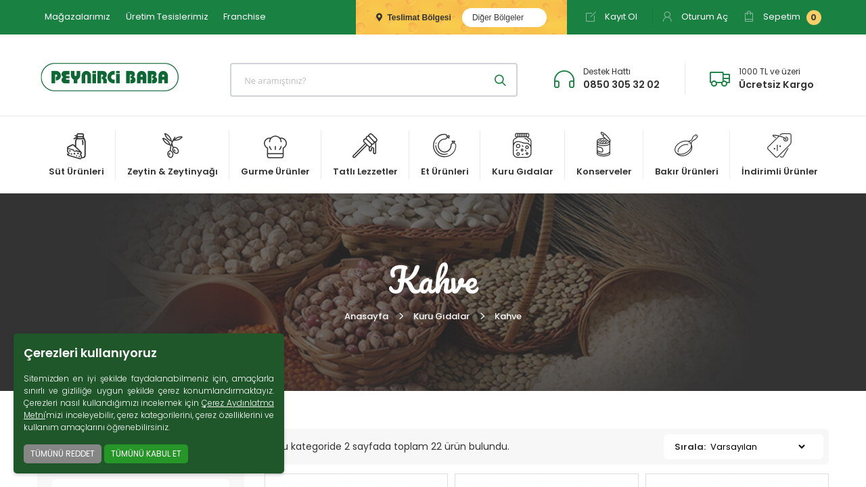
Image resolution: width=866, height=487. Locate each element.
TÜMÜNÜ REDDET (62, 453)
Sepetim (782, 17)
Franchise (244, 16)
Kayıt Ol (611, 16)
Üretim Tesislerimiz (167, 16)
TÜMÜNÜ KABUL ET (146, 453)
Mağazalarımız (77, 16)
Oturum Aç (695, 16)
